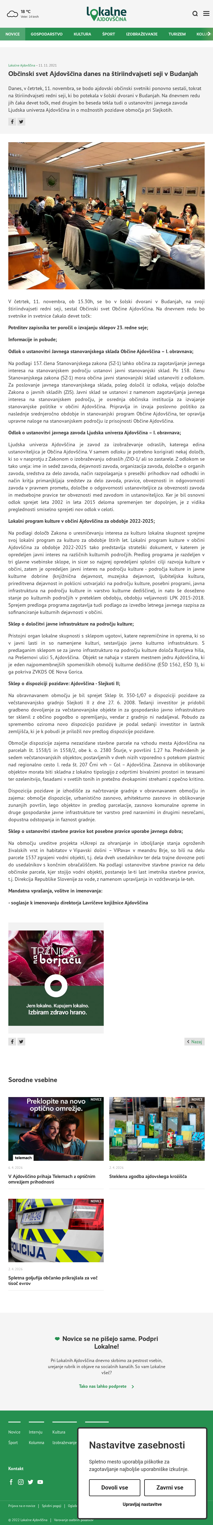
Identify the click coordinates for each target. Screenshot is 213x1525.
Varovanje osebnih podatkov (73, 1520)
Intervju (35, 1432)
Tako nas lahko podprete (106, 1386)
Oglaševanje (76, 1506)
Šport (108, 34)
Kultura (82, 34)
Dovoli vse (114, 1487)
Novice (13, 34)
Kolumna (36, 1442)
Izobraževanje (142, 34)
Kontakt (16, 1468)
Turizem (177, 34)
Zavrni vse (169, 1487)
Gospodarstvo (47, 34)
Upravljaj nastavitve (142, 1504)
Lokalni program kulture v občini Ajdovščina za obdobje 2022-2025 (80, 521)
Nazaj (194, 1041)
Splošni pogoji (51, 1506)
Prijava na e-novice (21, 1506)
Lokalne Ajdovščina (21, 65)
